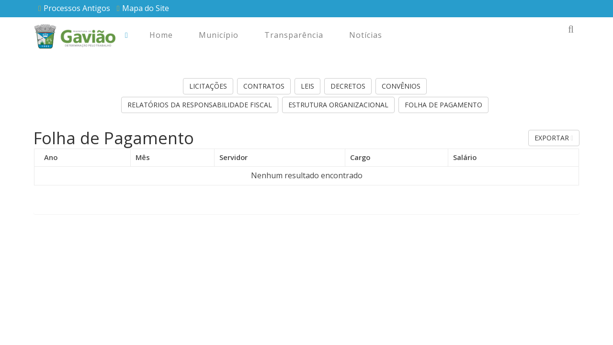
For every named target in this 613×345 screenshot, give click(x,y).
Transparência (293, 35)
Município (218, 35)
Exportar (553, 137)
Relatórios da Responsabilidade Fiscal (199, 104)
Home (161, 35)
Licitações (208, 86)
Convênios (401, 86)
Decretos (347, 86)
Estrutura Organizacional (338, 104)
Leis (307, 86)
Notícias (365, 35)
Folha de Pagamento (443, 104)
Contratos (263, 86)
